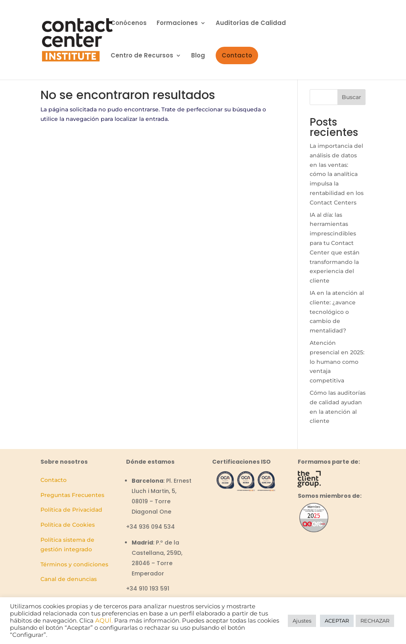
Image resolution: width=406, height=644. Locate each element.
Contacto (237, 55)
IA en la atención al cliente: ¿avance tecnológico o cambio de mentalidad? (337, 311)
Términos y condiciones (74, 564)
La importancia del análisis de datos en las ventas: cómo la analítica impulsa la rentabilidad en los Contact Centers (337, 174)
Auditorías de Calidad (251, 23)
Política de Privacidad (71, 509)
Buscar (351, 97)
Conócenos (129, 23)
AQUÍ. (104, 620)
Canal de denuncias (68, 579)
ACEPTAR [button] (337, 620)
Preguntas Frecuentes (72, 495)
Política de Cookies (67, 524)
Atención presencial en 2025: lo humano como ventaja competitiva (337, 361)
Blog (198, 56)
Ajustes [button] (302, 620)
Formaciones (177, 23)
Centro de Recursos (142, 56)
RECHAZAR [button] (374, 620)
